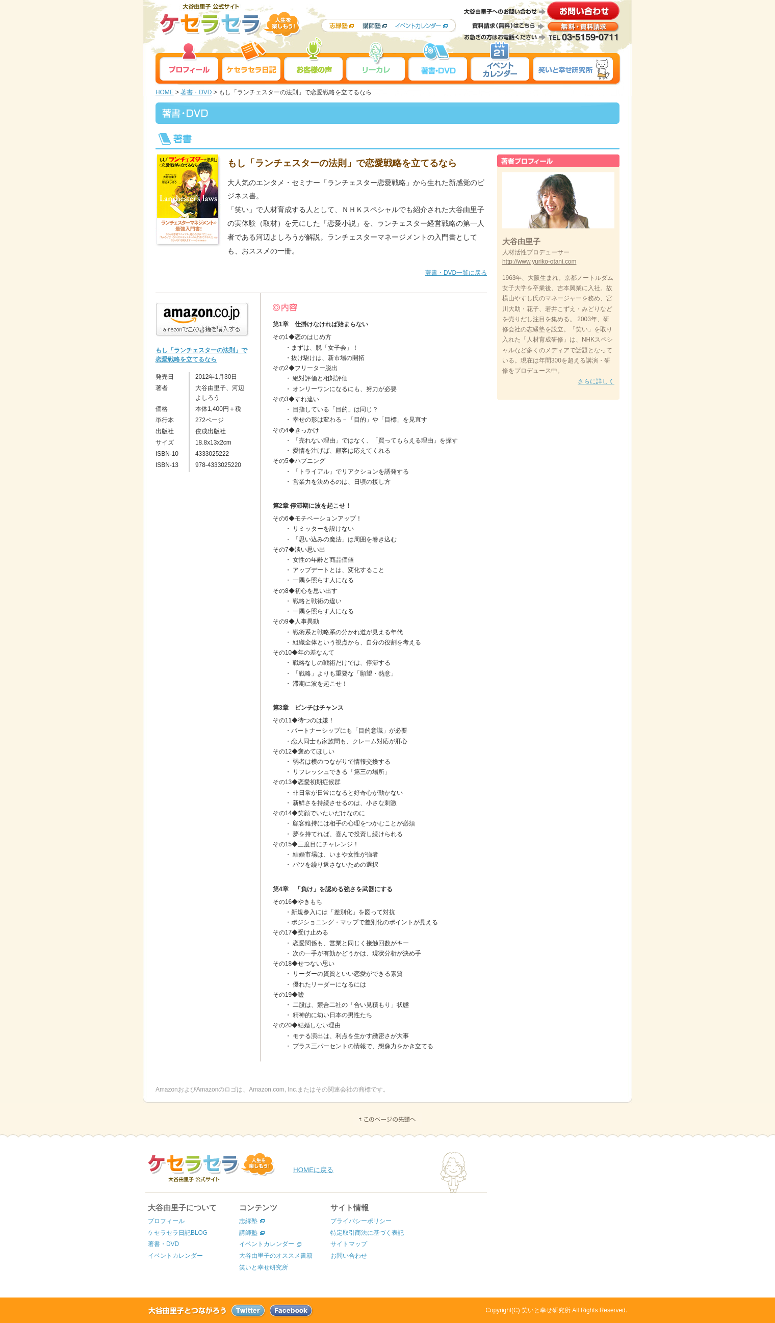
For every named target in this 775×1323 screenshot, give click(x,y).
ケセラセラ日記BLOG (178, 1232)
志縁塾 (248, 1221)
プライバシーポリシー (361, 1221)
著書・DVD (196, 92)
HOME (165, 92)
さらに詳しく (596, 381)
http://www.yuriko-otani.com (539, 261)
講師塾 (248, 1232)
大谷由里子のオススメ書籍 (276, 1255)
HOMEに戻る (313, 1170)
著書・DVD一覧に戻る (456, 272)
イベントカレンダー (175, 1255)
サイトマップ (348, 1244)
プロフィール (166, 1221)
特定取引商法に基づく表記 (367, 1232)
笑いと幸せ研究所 (263, 1267)
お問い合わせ (348, 1255)
